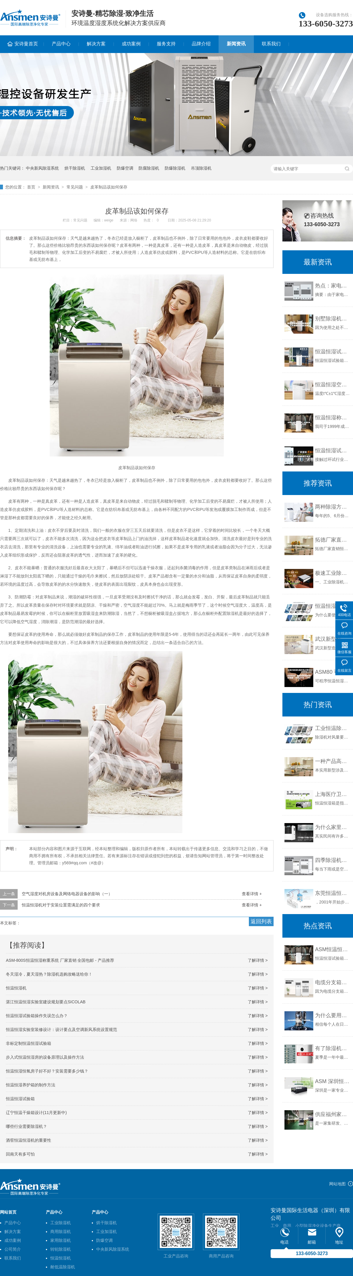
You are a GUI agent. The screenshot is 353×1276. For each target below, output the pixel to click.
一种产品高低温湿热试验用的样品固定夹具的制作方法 (332, 761)
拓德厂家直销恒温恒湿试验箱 (332, 540)
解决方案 (96, 43)
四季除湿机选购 (332, 860)
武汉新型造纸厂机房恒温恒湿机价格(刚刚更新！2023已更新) (332, 639)
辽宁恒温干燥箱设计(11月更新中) (36, 1112)
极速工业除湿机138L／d (332, 573)
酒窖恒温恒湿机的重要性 (28, 1140)
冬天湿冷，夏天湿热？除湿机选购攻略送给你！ (49, 974)
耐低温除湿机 (62, 1267)
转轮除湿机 (60, 1249)
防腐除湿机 (149, 168)
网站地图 (337, 1183)
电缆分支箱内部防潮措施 (332, 982)
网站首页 (8, 1212)
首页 (31, 187)
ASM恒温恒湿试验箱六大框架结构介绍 (332, 949)
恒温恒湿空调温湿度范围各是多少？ (332, 385)
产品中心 (61, 43)
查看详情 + (252, 893)
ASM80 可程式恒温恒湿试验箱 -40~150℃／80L (332, 672)
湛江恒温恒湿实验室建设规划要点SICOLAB (46, 1001)
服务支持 (166, 43)
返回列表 (261, 921)
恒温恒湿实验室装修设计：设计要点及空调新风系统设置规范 (61, 1029)
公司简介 (12, 1249)
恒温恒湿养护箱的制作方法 (30, 1085)
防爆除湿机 (175, 168)
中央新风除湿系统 (42, 168)
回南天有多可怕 (20, 1154)
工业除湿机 (60, 1222)
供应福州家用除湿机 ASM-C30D (332, 1114)
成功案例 (131, 43)
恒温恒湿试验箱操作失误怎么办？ (37, 1015)
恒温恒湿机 (16, 988)
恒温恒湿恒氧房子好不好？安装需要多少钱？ (47, 1071)
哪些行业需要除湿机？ (26, 1126)
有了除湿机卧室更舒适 (332, 1048)
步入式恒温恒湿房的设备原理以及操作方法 (45, 1057)
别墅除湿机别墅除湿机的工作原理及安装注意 (332, 319)
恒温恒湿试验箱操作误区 (332, 451)
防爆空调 (125, 168)
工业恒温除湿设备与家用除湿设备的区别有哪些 (332, 728)
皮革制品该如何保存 (108, 187)
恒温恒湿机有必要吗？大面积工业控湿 (332, 606)
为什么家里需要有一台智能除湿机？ (332, 827)
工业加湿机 (101, 168)
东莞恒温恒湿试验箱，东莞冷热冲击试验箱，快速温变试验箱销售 (332, 893)
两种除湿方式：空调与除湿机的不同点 (332, 507)
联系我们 (271, 43)
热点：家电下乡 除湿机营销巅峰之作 (332, 286)
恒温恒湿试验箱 (20, 1098)
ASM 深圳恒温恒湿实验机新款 (332, 1081)
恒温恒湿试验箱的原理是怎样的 (332, 352)
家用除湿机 (60, 1240)
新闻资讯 (236, 43)
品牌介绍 (201, 43)
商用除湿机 (60, 1231)
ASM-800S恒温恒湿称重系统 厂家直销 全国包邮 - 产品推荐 (60, 960)
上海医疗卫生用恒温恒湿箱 (332, 794)
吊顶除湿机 (201, 168)
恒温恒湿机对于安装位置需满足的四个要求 (61, 905)
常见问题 (74, 187)
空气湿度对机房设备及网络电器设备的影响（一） (67, 893)
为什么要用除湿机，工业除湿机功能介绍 (332, 1015)
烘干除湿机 (74, 168)
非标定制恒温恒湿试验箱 (28, 1043)
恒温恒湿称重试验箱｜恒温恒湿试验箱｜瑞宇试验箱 (332, 418)
